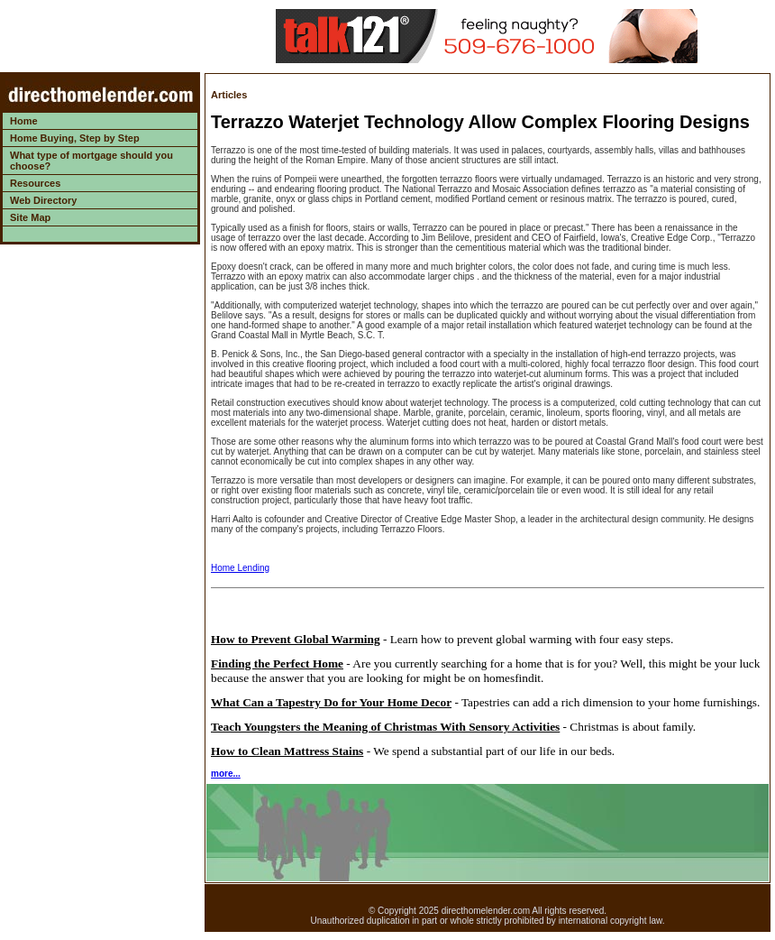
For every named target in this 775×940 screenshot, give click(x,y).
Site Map (30, 217)
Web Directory (43, 200)
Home (24, 120)
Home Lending (240, 568)
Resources (35, 183)
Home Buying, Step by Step (75, 138)
